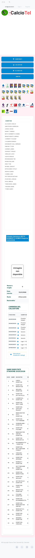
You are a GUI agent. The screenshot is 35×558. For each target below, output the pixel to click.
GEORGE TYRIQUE (10, 157)
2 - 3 (28, 395)
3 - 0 (28, 454)
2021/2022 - (14, 344)
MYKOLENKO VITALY (11, 174)
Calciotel (26, 548)
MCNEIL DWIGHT (10, 172)
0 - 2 (28, 473)
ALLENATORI (17, 76)
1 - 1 (28, 409)
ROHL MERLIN (9, 187)
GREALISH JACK (9, 159)
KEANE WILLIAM (9, 167)
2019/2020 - (14, 353)
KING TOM (8, 169)
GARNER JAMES (9, 154)
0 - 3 (28, 425)
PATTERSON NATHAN (11, 182)
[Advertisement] (17, 40)
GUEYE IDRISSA (9, 162)
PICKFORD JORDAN (10, 184)
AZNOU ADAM (9, 134)
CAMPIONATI (17, 64)
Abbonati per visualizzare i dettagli (17, 359)
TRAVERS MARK (9, 192)
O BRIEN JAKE (9, 179)
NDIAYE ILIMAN (9, 177)
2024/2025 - (14, 329)
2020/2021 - (14, 350)
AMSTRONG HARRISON (11, 132)
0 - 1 (28, 439)
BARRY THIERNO (9, 137)
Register (27, 6)
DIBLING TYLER (9, 152)
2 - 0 (28, 391)
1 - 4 (28, 444)
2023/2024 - (14, 334)
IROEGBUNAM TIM (10, 164)
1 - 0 (28, 386)
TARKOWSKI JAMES (10, 189)
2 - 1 (28, 404)
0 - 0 (28, 400)
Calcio (17, 18)
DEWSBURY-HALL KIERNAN (12, 149)
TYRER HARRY (9, 194)
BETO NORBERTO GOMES (12, 139)
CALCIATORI (17, 70)
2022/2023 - (14, 341)
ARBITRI (18, 82)
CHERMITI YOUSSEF (10, 144)
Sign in (19, 6)
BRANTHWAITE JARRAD (12, 142)
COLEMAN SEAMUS (10, 147)
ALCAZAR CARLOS (10, 129)
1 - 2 (28, 500)
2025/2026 (12, 324)
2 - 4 (28, 478)
